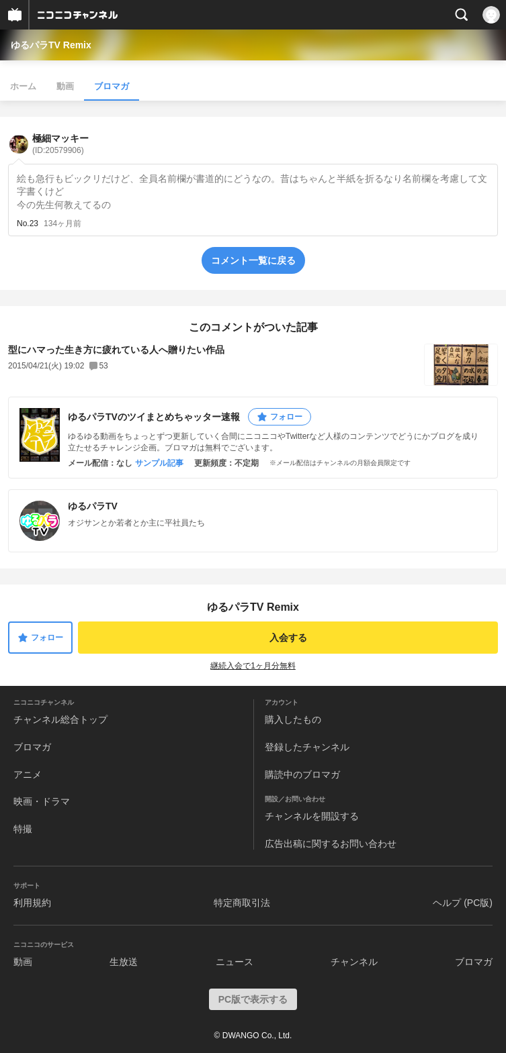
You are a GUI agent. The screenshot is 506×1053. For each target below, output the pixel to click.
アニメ (27, 774)
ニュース (234, 961)
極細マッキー (60, 144)
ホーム (23, 86)
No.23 (27, 223)
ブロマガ (111, 86)
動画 (65, 86)
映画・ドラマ (41, 801)
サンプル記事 (159, 463)
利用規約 (32, 902)
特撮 (22, 828)
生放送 (124, 961)
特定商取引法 (242, 902)
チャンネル (354, 961)
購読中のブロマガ (302, 774)
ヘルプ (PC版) (463, 902)
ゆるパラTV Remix (51, 45)
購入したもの (293, 719)
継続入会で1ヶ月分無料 (253, 665)
